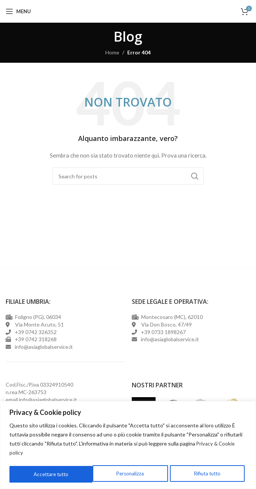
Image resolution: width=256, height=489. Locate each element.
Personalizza (46, 474)
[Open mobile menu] (18, 11)
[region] (128, 445)
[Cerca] (128, 176)
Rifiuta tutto (123, 474)
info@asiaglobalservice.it (48, 399)
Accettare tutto (205, 474)
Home (112, 52)
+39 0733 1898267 (162, 332)
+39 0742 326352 (36, 332)
